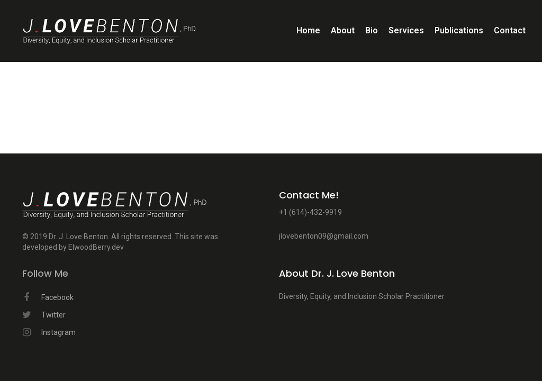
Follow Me (45, 273)
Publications (459, 30)
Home (308, 30)
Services (406, 30)
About (343, 30)
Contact (510, 30)
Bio (371, 30)
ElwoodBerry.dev (96, 247)
